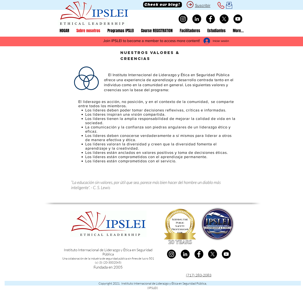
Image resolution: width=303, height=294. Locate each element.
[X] (224, 18)
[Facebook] (210, 18)
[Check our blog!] (162, 5)
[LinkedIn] (196, 18)
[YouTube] (237, 18)
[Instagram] (183, 18)
